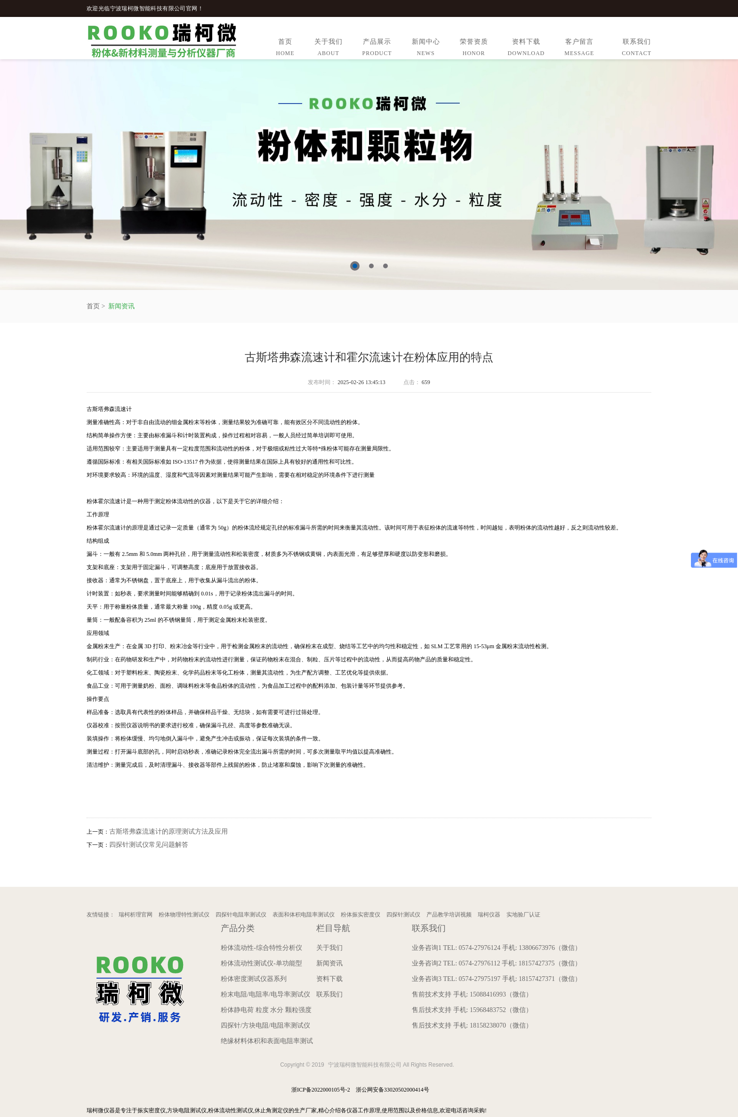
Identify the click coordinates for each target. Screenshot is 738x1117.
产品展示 (377, 48)
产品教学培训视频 (449, 914)
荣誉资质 (474, 48)
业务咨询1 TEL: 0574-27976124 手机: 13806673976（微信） (496, 947)
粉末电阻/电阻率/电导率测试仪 (265, 994)
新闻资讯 (121, 306)
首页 (285, 48)
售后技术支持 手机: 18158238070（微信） (472, 1025)
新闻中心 (426, 48)
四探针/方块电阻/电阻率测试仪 (265, 1025)
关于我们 (328, 48)
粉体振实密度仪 (360, 914)
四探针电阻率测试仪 (241, 914)
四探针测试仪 (403, 914)
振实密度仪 (151, 1110)
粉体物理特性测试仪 (184, 914)
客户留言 (579, 48)
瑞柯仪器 (489, 914)
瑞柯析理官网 (135, 914)
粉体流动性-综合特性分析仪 (261, 947)
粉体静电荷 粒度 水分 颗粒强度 (266, 1009)
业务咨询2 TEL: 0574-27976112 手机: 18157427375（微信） (496, 963)
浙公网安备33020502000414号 (392, 1089)
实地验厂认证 (523, 914)
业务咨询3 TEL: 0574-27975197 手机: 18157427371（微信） (496, 978)
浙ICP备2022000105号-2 (320, 1089)
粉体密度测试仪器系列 (254, 978)
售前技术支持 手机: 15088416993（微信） (472, 994)
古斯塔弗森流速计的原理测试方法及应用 (168, 831)
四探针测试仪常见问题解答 (148, 844)
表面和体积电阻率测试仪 (304, 914)
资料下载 (526, 48)
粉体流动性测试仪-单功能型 (261, 963)
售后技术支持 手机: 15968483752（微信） (472, 1009)
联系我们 (636, 48)
